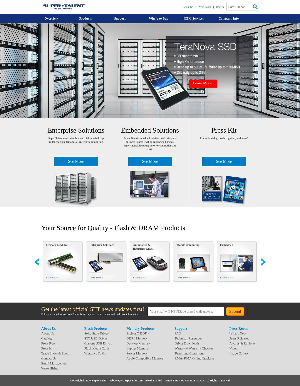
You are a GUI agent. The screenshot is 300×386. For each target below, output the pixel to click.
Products (85, 18)
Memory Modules (57, 244)
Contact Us (48, 358)
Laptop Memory (137, 348)
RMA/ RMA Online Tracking (194, 358)
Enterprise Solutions (102, 244)
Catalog (46, 338)
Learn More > (52, 277)
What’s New (238, 333)
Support (120, 18)
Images (220, 6)
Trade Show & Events (56, 353)
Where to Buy (158, 18)
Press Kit (47, 348)
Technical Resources (188, 338)
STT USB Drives (95, 338)
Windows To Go (95, 353)
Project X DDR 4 (138, 333)
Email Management (54, 363)
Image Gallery (239, 353)
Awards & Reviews (242, 343)
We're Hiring (50, 368)
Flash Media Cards (97, 348)
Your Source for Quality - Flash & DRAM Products (113, 227)
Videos (234, 348)
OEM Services (194, 18)
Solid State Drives (96, 333)
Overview (51, 18)
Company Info (229, 18)
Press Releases (239, 338)
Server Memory (137, 353)
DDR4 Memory (137, 338)
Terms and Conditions (189, 353)
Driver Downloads (187, 343)
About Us (188, 6)
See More (76, 161)
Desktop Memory (138, 343)
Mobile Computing (188, 244)
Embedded (226, 244)
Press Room (204, 6)
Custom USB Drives (98, 343)
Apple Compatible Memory (145, 358)
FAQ (178, 333)
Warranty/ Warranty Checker (194, 348)
